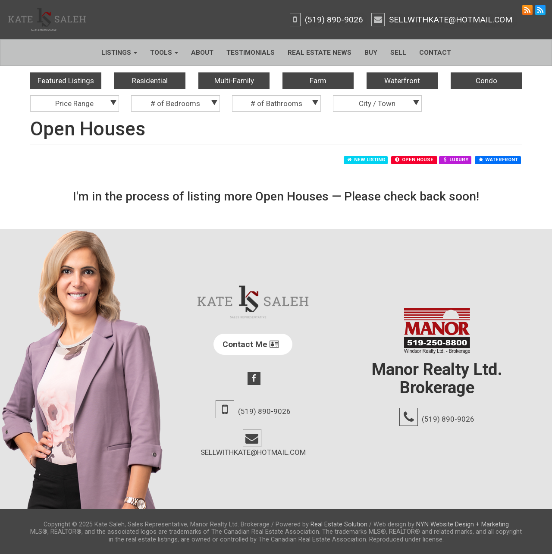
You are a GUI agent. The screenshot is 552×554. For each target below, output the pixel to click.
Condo (486, 80)
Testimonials (250, 52)
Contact (435, 52)
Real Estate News (319, 52)
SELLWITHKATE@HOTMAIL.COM (450, 20)
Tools (164, 52)
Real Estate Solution (338, 524)
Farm (318, 80)
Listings (119, 52)
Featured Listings (66, 80)
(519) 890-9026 (334, 20)
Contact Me (251, 344)
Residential (150, 80)
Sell (398, 52)
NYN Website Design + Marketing (462, 524)
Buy (370, 52)
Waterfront (402, 80)
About (202, 52)
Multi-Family (234, 80)
